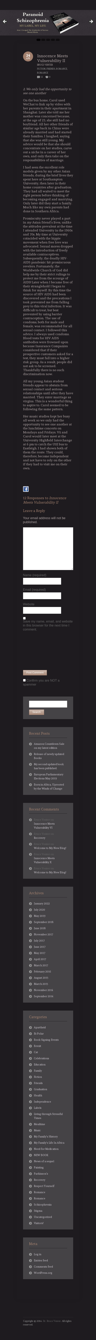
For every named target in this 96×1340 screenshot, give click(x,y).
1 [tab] (38, 40)
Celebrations (41, 1058)
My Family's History (46, 1136)
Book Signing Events (46, 1039)
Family (38, 1070)
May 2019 (39, 915)
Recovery (39, 837)
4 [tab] (53, 40)
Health (38, 1095)
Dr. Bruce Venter (52, 1321)
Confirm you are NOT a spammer (41, 682)
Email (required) (34, 589)
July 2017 (39, 940)
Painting (39, 1167)
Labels (37, 1107)
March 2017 (41, 965)
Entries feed (41, 1260)
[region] (48, 23)
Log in (37, 1254)
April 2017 (40, 959)
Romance (61, 69)
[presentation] (39, 650)
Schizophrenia (43, 1204)
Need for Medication (46, 1148)
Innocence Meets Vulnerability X (44, 860)
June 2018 (40, 928)
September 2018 (44, 922)
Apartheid (40, 1027)
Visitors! (38, 1223)
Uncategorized (43, 1216)
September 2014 (43, 996)
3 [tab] (48, 40)
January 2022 (42, 903)
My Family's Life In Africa (49, 1142)
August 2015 (41, 977)
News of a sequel (44, 1161)
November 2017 (43, 934)
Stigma (38, 1210)
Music (37, 1130)
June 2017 (39, 946)
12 (42, 77)
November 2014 (43, 990)
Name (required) (34, 575)
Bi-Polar (39, 1033)
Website (29, 604)
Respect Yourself (44, 1186)
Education (39, 1064)
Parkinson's (41, 1173)
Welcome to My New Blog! (50, 848)
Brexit (37, 1046)
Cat (36, 1052)
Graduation (40, 1089)
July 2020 (39, 909)
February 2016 (42, 971)
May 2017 (39, 953)
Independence (42, 1101)
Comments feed (43, 1266)
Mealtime (39, 1124)
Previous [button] (5, 22)
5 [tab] (58, 40)
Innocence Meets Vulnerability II (52, 58)
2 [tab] (43, 40)
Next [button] (91, 22)
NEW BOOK (41, 1155)
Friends (50, 69)
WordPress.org (43, 1272)
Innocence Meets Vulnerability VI (44, 825)
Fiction (41, 69)
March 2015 (41, 983)
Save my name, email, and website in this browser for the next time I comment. (48, 625)
